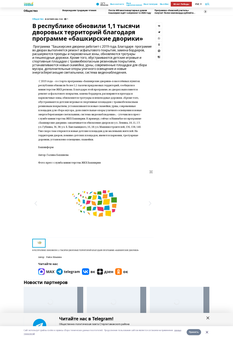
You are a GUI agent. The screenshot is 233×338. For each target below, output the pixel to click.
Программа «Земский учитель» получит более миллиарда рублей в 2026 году (174, 11)
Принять (194, 332)
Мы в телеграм (151, 4)
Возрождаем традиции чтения (79, 10)
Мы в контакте (117, 4)
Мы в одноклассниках (133, 4)
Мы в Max (164, 4)
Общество (31, 10)
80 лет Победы (181, 4)
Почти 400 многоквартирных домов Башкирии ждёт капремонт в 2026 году (129, 11)
